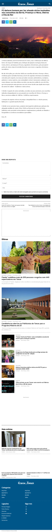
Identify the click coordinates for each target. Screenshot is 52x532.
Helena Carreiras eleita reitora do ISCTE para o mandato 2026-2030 (31, 368)
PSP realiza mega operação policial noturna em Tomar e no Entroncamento (38, 449)
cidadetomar (5, 18)
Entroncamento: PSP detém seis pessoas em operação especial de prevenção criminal (13, 474)
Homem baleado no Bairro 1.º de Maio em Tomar (38, 473)
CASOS (3, 8)
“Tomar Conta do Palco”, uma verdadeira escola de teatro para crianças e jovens (32, 337)
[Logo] (26, 4)
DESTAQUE (4, 275)
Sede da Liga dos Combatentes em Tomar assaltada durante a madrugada (13, 449)
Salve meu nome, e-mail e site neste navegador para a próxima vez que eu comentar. (26, 192)
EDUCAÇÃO (4, 321)
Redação (10, 275)
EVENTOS (18, 380)
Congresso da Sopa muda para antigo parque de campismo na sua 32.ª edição (32, 353)
